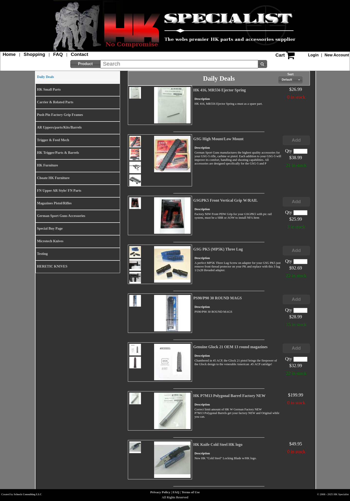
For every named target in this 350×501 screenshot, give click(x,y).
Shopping (34, 54)
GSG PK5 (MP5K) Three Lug (218, 249)
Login (313, 55)
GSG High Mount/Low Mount (218, 139)
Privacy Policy (160, 492)
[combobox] (290, 80)
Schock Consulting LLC (28, 494)
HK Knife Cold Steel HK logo (217, 444)
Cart (280, 55)
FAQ (58, 54)
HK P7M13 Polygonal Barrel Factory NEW (229, 396)
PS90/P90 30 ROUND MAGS (217, 298)
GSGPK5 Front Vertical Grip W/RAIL (225, 200)
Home (9, 54)
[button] (85, 64)
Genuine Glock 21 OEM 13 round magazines (230, 347)
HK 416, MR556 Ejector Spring (219, 90)
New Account (336, 55)
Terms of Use (191, 492)
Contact (79, 54)
